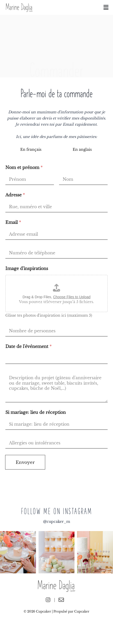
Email (13, 222)
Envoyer (25, 462)
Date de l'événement (28, 346)
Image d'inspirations (26, 268)
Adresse (15, 195)
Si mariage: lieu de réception (35, 412)
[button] (106, 7)
